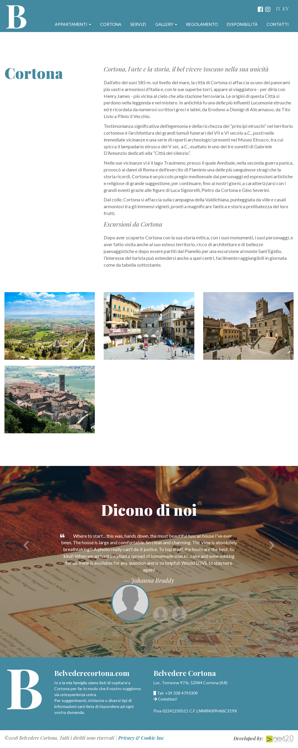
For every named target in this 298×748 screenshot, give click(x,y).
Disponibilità (242, 24)
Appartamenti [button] (73, 24)
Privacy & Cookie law (141, 738)
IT (278, 9)
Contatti (278, 24)
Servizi (138, 24)
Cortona (110, 24)
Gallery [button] (166, 24)
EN (286, 9)
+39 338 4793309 (181, 693)
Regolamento (202, 24)
